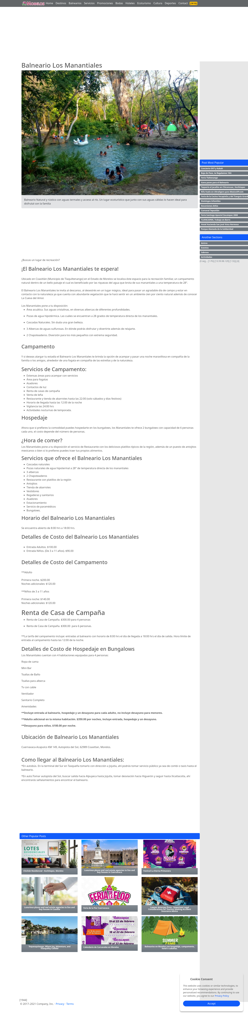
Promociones (105, 3)
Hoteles (130, 3)
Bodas (119, 3)
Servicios (89, 3)
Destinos (61, 3)
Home (49, 3)
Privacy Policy (222, 995)
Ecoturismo (144, 3)
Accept (211, 1003)
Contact (183, 3)
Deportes (170, 3)
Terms (70, 1004)
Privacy (60, 1004)
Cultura (157, 3)
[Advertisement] (110, 35)
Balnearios (75, 3)
